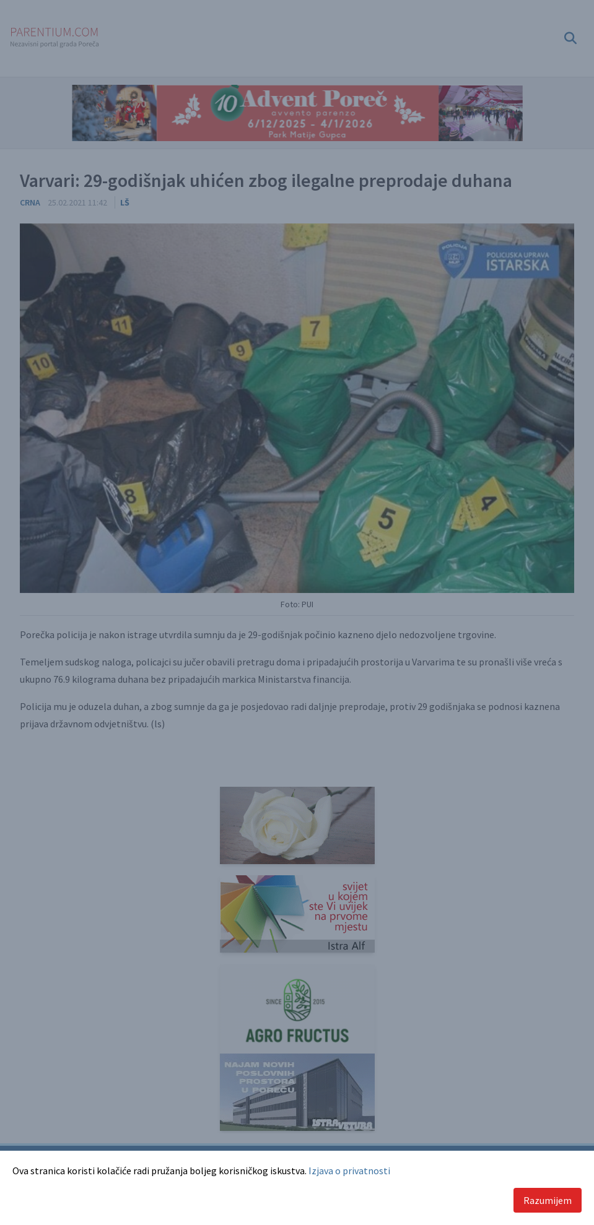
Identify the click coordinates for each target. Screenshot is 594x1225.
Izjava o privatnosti (349, 1170)
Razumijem (547, 1200)
